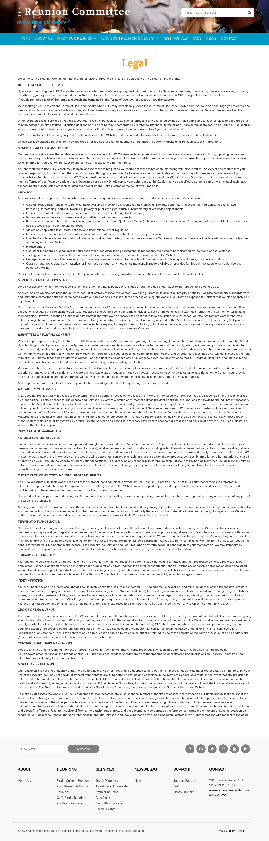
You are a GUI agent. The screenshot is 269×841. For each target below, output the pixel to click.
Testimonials (175, 38)
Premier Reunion (107, 792)
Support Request (184, 780)
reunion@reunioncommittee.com (229, 790)
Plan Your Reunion (69, 803)
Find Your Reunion (76, 38)
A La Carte (103, 797)
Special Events (105, 809)
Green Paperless (107, 780)
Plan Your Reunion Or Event (129, 38)
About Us (44, 38)
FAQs (197, 38)
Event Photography (109, 803)
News (211, 38)
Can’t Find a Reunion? (72, 797)
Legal (241, 830)
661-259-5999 (218, 794)
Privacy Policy (226, 830)
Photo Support (183, 792)
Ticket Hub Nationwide (112, 786)
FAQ (176, 786)
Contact (229, 38)
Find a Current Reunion (73, 780)
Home (25, 38)
